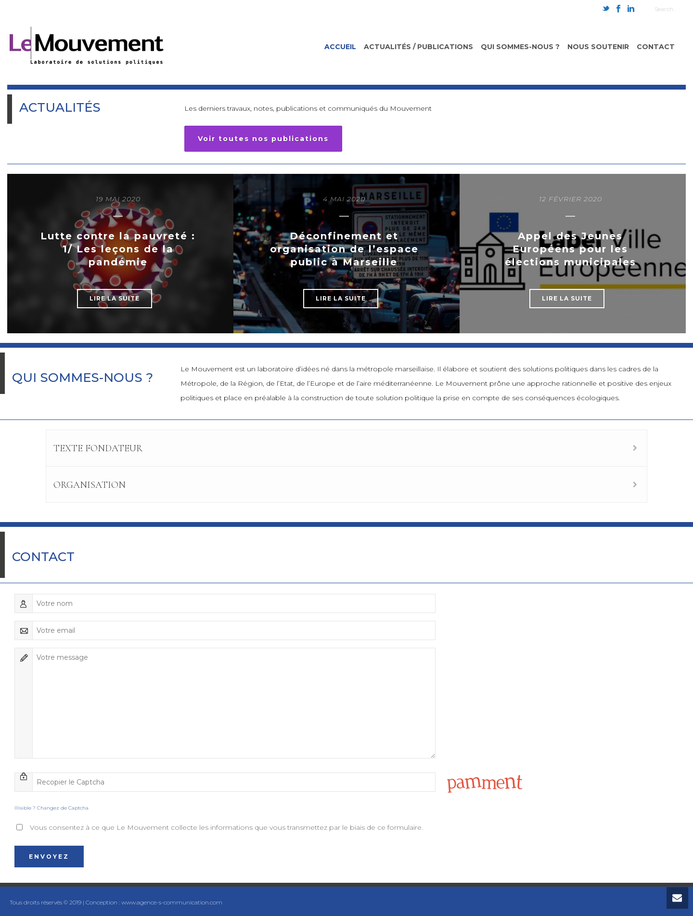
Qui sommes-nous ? (520, 46)
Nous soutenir (598, 46)
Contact (656, 46)
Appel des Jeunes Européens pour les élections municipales (570, 249)
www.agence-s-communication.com (171, 902)
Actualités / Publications (418, 46)
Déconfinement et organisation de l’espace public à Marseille (344, 249)
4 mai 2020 (344, 199)
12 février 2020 (570, 199)
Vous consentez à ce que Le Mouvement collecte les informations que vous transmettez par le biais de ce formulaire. (226, 827)
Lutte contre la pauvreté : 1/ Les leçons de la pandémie (117, 249)
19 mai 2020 (118, 199)
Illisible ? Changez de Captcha (51, 808)
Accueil (340, 46)
